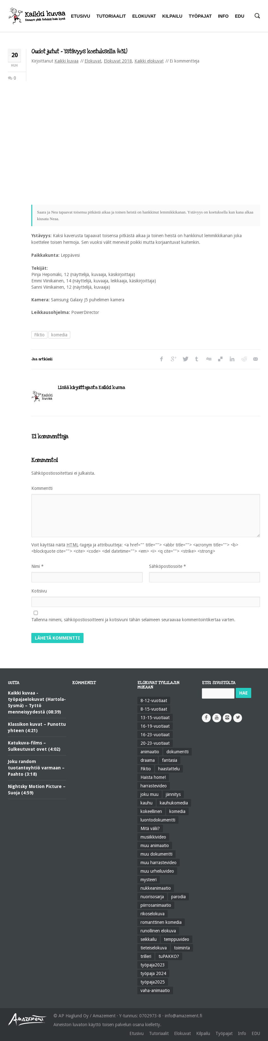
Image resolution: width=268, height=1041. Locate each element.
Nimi (37, 566)
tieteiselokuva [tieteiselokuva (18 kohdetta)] (153, 947)
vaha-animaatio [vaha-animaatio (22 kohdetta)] (155, 990)
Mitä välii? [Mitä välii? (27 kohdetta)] (150, 828)
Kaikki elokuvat (149, 60)
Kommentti (42, 488)
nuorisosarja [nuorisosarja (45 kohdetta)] (152, 896)
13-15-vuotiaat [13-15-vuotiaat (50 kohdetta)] (155, 717)
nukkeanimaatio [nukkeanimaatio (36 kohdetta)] (155, 888)
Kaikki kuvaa (66, 60)
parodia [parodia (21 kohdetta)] (178, 896)
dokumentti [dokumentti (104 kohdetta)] (177, 751)
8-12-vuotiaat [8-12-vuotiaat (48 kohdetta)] (153, 700)
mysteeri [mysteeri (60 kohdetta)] (148, 879)
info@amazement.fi (183, 1015)
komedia (59, 334)
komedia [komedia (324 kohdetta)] (177, 811)
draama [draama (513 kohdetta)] (147, 760)
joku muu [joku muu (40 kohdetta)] (149, 794)
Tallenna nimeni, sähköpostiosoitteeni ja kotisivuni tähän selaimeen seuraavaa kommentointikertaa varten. (133, 619)
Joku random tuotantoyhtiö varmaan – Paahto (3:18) (36, 768)
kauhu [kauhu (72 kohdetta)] (146, 802)
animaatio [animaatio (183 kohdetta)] (149, 751)
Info (242, 1033)
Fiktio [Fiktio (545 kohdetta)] (145, 768)
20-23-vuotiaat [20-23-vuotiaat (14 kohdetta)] (155, 743)
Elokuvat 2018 (118, 60)
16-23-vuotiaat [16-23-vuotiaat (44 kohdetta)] (155, 734)
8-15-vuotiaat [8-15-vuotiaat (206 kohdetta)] (153, 709)
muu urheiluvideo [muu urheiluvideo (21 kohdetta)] (157, 871)
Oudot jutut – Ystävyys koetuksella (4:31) (79, 51)
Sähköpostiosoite (167, 566)
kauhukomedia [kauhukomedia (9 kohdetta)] (174, 802)
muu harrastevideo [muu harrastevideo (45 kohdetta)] (158, 862)
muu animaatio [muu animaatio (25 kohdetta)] (154, 845)
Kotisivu (39, 590)
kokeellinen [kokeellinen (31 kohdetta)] (151, 811)
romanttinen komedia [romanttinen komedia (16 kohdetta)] (161, 922)
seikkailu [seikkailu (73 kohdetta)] (148, 939)
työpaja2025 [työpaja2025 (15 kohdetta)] (152, 981)
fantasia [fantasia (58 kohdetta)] (169, 760)
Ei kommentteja (184, 60)
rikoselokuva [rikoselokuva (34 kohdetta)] (152, 913)
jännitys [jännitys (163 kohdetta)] (173, 794)
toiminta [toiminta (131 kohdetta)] (182, 947)
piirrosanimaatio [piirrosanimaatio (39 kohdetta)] (155, 905)
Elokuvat (92, 60)
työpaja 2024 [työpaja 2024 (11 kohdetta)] (153, 973)
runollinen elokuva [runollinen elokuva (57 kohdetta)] (158, 930)
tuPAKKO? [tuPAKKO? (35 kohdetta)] (169, 956)
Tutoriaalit (159, 1033)
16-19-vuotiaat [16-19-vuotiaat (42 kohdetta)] (155, 726)
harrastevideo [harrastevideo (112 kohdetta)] (153, 785)
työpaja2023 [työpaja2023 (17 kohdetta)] (152, 964)
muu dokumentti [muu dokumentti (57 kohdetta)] (156, 854)
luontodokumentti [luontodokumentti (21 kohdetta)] (157, 819)
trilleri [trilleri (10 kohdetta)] (145, 956)
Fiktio (39, 334)
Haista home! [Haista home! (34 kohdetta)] (153, 777)
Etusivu (136, 1033)
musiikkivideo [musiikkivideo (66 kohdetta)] (153, 836)
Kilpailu (203, 1033)
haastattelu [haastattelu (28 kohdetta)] (169, 768)
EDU (256, 1033)
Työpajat (224, 1033)
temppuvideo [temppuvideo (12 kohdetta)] (176, 939)
